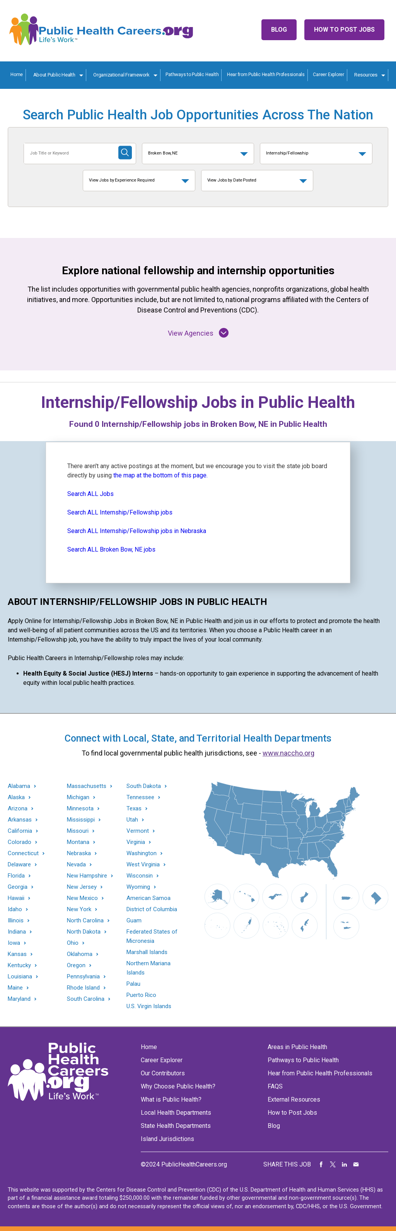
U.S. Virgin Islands (148, 1006)
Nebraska (79, 853)
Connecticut (23, 853)
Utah (132, 820)
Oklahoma (79, 954)
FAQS (275, 1086)
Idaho (15, 909)
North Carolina (85, 920)
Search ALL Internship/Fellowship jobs (119, 512)
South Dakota (143, 786)
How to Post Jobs (344, 29)
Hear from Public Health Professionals (266, 74)
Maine (15, 988)
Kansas (17, 954)
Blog (279, 29)
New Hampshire (87, 876)
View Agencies (198, 333)
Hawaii (16, 898)
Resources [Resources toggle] (365, 75)
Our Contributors (163, 1073)
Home (16, 74)
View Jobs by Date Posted (231, 180)
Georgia (17, 887)
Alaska (16, 797)
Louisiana (20, 976)
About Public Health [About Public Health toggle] (54, 75)
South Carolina (85, 999)
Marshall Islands (146, 952)
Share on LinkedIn (344, 1164)
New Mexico (82, 898)
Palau (133, 983)
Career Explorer (328, 74)
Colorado (19, 842)
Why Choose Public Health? (178, 1086)
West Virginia (143, 864)
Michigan (78, 797)
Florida (16, 876)
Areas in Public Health (297, 1047)
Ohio (73, 943)
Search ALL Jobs (90, 493)
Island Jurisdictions (167, 1139)
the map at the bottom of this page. (160, 475)
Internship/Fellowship (287, 153)
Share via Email (356, 1164)
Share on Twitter (333, 1164)
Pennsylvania (83, 976)
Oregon (76, 965)
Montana (78, 842)
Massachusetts (86, 786)
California (20, 831)
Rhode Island (83, 988)
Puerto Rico (141, 995)
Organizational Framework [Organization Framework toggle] (121, 75)
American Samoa (148, 898)
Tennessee (140, 797)
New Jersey (82, 887)
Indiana (17, 932)
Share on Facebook (321, 1164)
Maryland (19, 999)
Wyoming (138, 887)
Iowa (14, 943)
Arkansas (20, 820)
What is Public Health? (171, 1099)
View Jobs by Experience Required (122, 180)
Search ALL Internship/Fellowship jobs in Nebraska (136, 531)
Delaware (19, 864)
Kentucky (19, 965)
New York (79, 909)
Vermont (137, 831)
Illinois (16, 920)
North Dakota (84, 932)
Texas (134, 808)
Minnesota (80, 808)
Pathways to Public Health (192, 74)
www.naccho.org (288, 753)
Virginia (135, 842)
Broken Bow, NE (163, 153)
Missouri (78, 831)
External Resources (294, 1099)
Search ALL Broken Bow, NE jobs (111, 549)
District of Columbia (151, 909)
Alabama (19, 786)
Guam (134, 920)
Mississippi (81, 820)
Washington (141, 853)
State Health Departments (176, 1125)
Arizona (17, 808)
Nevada (76, 864)
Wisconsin (139, 876)
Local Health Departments (176, 1112)
